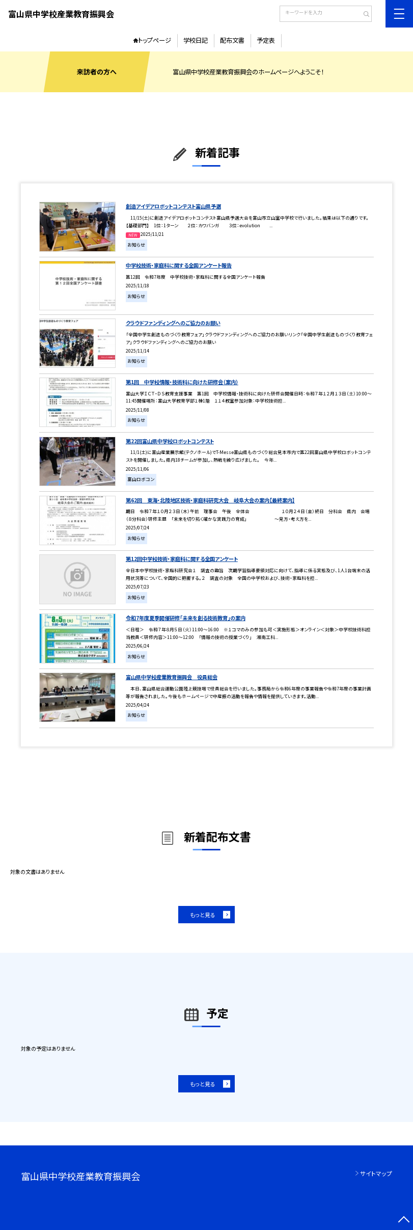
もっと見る (202, 915)
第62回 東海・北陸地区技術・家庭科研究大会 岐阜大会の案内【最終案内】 (210, 500)
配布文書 (232, 40)
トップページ (154, 40)
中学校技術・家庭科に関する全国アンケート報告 (179, 265)
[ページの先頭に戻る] (404, 1221)
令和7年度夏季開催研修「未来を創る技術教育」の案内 (185, 618)
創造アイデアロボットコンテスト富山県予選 (173, 206)
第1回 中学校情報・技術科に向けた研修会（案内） (182, 382)
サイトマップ (376, 1173)
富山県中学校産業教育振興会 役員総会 (171, 677)
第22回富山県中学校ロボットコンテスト (170, 441)
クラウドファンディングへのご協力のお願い (173, 323)
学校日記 (195, 40)
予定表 (266, 40)
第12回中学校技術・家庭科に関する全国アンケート (182, 559)
